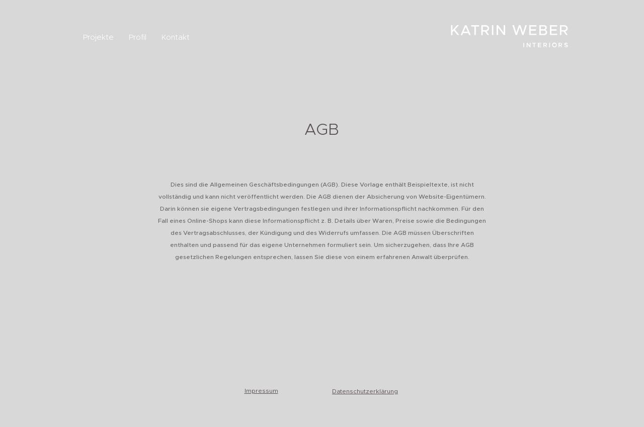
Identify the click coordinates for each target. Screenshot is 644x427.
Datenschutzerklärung (365, 391)
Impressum (261, 391)
